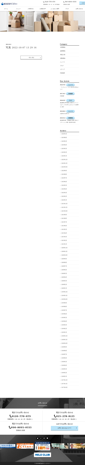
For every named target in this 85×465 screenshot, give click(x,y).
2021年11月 (64, 207)
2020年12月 (64, 247)
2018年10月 (64, 343)
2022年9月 (64, 170)
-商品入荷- (63, 54)
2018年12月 (64, 336)
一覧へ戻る (31, 57)
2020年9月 (64, 258)
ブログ (62, 65)
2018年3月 (64, 369)
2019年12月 (64, 291)
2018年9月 (64, 347)
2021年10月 (64, 211)
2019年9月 (64, 303)
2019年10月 (64, 299)
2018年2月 (64, 372)
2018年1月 (64, 376)
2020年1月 (64, 288)
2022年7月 (64, 178)
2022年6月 (64, 181)
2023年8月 (64, 137)
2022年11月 (64, 163)
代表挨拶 (62, 73)
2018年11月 (64, 339)
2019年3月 (64, 325)
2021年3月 (64, 236)
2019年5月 (64, 317)
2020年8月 (64, 262)
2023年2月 (64, 152)
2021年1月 (64, 244)
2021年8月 (64, 218)
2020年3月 (64, 280)
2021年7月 (64, 222)
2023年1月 (64, 156)
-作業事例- (63, 47)
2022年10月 (64, 167)
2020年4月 (64, 277)
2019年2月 (64, 328)
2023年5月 (64, 141)
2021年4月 (64, 233)
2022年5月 (64, 185)
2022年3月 (64, 192)
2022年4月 (64, 189)
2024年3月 (64, 133)
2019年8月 (64, 306)
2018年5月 (64, 361)
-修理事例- (63, 51)
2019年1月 (64, 332)
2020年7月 (64, 266)
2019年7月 (64, 310)
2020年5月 (64, 273)
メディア (62, 69)
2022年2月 (64, 196)
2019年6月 (64, 314)
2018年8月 (64, 350)
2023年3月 (64, 148)
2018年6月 (64, 358)
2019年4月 (64, 321)
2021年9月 (64, 214)
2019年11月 (64, 295)
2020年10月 (64, 255)
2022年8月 (64, 174)
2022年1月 (64, 200)
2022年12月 (64, 159)
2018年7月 (64, 354)
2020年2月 (64, 284)
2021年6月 (64, 225)
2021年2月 (64, 240)
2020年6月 (64, 269)
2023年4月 (64, 145)
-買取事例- (63, 58)
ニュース (62, 62)
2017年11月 (64, 383)
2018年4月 (64, 365)
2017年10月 (64, 387)
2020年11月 (64, 251)
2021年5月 (64, 229)
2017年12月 (64, 380)
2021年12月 (64, 203)
